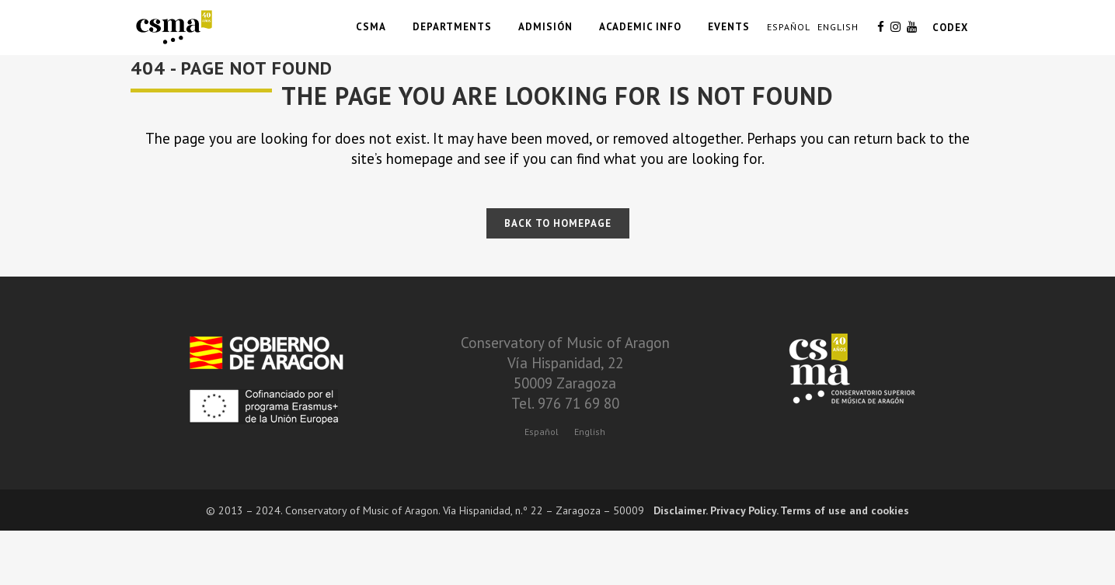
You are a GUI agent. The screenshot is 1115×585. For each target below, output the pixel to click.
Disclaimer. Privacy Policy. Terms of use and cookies (781, 510)
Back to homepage (558, 223)
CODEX (950, 27)
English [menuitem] (589, 431)
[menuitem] (541, 431)
